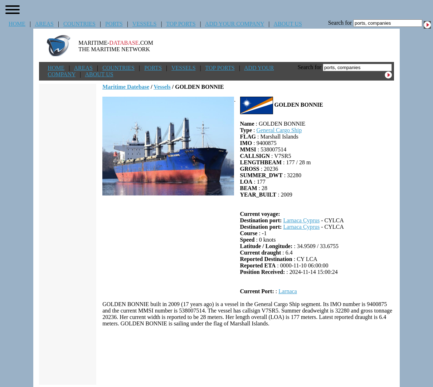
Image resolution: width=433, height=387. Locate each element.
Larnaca (287, 291)
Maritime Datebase (125, 87)
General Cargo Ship (279, 130)
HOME (17, 24)
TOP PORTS (180, 24)
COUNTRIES (79, 24)
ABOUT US (288, 24)
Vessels (162, 87)
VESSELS (144, 24)
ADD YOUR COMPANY (234, 24)
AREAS (44, 24)
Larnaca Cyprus (301, 220)
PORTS (114, 24)
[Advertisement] (248, 356)
